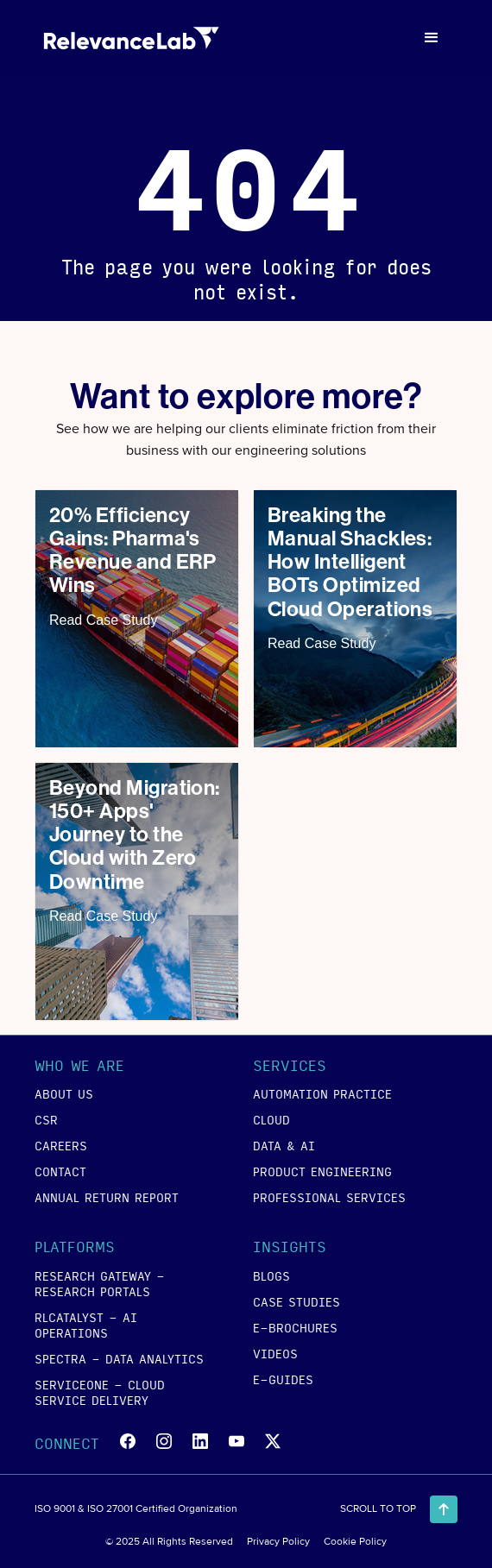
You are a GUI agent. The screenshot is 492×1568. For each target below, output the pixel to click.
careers (61, 1145)
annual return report (107, 1197)
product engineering (322, 1171)
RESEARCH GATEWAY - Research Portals (100, 1283)
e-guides (283, 1379)
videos (275, 1353)
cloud (271, 1119)
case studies (296, 1301)
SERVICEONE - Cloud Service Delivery (100, 1392)
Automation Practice (322, 1093)
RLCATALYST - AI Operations (86, 1325)
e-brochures (295, 1327)
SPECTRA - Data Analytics (119, 1358)
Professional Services (329, 1197)
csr (46, 1119)
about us (64, 1093)
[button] (431, 38)
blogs (271, 1275)
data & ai (284, 1145)
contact (60, 1171)
